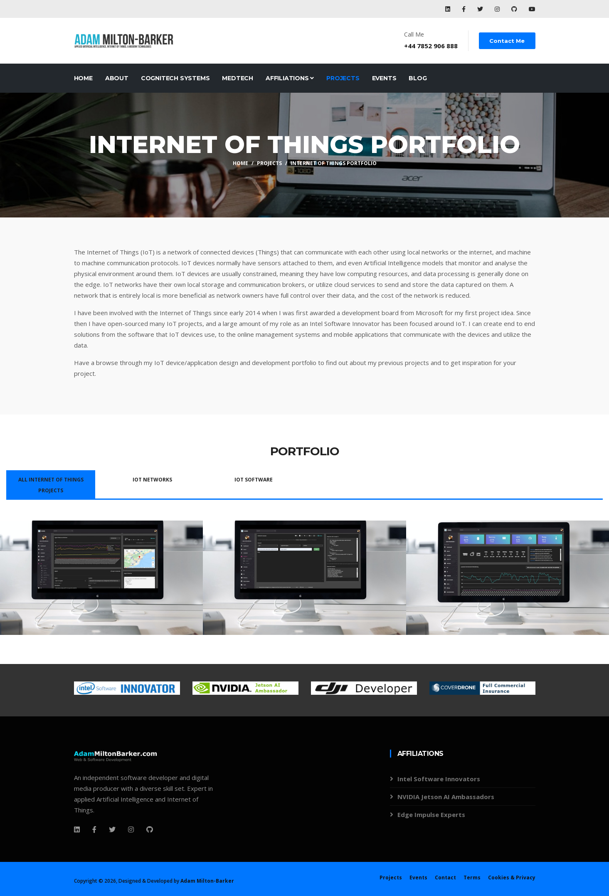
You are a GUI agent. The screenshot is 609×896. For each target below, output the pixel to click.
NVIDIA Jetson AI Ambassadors (445, 796)
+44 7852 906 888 (431, 46)
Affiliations (290, 78)
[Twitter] (112, 829)
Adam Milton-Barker (207, 880)
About (116, 78)
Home (83, 78)
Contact (445, 877)
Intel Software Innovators (438, 779)
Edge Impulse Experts (431, 814)
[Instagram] (131, 829)
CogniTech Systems (175, 78)
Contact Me (507, 40)
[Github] (149, 829)
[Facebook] (77, 829)
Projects (342, 78)
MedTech (237, 78)
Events (384, 78)
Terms (472, 877)
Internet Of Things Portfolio (334, 163)
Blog (418, 78)
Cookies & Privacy (511, 877)
